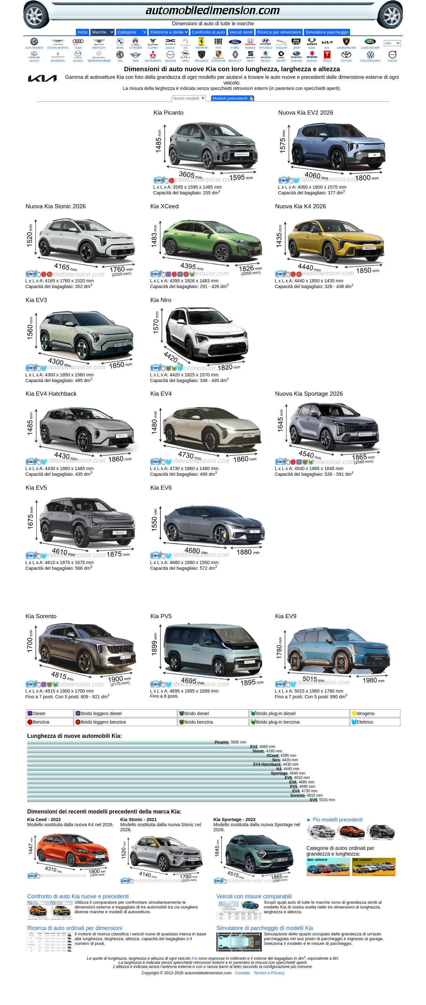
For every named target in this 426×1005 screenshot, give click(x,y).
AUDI (78, 43)
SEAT (250, 56)
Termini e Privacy (269, 972)
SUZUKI (312, 56)
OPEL (185, 56)
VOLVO (392, 56)
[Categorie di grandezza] (131, 32)
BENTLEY (99, 43)
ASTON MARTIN (58, 43)
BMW (120, 43)
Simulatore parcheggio (327, 32)
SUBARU (296, 56)
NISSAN (170, 56)
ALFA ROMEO (34, 43)
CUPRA (153, 43)
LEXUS (34, 56)
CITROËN (135, 43)
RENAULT (234, 56)
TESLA (327, 56)
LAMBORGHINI (346, 43)
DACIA (170, 43)
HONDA (250, 43)
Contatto (242, 972)
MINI (135, 56)
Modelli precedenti (233, 98)
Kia (195, 958)
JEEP (296, 43)
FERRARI (201, 43)
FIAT (218, 43)
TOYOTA (346, 56)
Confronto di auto (208, 32)
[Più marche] (392, 43)
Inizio (82, 32)
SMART (281, 56)
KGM (312, 43)
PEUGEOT (202, 56)
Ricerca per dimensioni (279, 32)
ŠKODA (265, 56)
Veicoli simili (241, 32)
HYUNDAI (265, 43)
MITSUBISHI (153, 56)
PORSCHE (219, 56)
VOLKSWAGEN (370, 56)
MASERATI (58, 56)
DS (185, 43)
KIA (327, 43)
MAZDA (78, 56)
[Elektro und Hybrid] (169, 32)
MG (120, 56)
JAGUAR (281, 43)
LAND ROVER (370, 43)
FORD (235, 43)
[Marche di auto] (102, 32)
